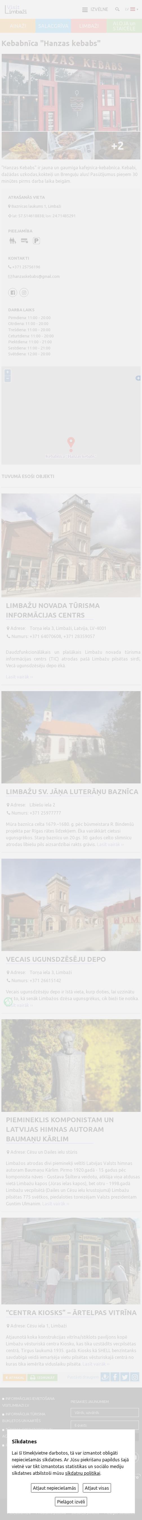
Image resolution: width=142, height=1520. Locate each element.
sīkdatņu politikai (82, 1473)
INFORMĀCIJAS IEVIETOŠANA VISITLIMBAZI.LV (28, 1401)
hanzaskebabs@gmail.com (36, 276)
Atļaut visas (97, 1488)
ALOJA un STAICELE (124, 26)
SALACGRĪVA (53, 26)
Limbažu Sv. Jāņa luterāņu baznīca (72, 792)
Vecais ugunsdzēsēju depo (56, 959)
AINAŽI (18, 26)
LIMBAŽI (89, 26)
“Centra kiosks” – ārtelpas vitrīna (71, 1312)
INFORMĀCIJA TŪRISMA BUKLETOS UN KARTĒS (23, 1417)
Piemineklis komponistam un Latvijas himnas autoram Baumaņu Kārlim (60, 1129)
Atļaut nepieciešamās (54, 1488)
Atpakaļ (15, 1377)
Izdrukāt (45, 1377)
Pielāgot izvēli (71, 1501)
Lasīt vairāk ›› (19, 676)
